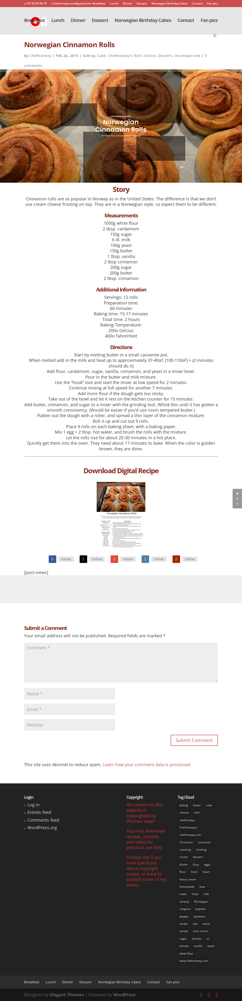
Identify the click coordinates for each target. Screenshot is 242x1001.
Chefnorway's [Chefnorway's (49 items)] (188, 827)
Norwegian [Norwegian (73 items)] (201, 902)
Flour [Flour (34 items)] (182, 872)
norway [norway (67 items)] (184, 902)
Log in (33, 804)
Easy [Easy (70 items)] (196, 864)
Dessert (142, 3)
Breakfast (99, 3)
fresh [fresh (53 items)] (194, 872)
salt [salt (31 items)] (195, 924)
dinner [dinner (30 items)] (183, 864)
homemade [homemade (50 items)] (186, 887)
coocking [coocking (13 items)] (185, 850)
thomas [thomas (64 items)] (197, 939)
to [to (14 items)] (208, 939)
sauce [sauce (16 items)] (206, 924)
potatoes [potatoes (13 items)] (199, 916)
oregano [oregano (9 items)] (184, 909)
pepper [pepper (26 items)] (184, 916)
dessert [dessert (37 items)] (198, 857)
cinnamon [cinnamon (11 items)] (204, 842)
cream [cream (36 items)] (183, 857)
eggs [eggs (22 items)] (207, 864)
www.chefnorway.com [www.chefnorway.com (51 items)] (193, 961)
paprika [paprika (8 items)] (200, 909)
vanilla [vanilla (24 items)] (198, 946)
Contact (197, 3)
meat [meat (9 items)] (195, 894)
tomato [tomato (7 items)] (184, 946)
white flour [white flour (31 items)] (186, 953)
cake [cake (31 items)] (209, 805)
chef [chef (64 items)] (196, 813)
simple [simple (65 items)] (183, 931)
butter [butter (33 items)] (197, 805)
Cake (101, 55)
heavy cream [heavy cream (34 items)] (187, 879)
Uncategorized (187, 55)
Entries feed (39, 812)
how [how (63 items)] (202, 887)
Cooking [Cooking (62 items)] (201, 850)
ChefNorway (40, 55)
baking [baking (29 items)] (183, 805)
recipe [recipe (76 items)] (183, 924)
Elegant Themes (67, 994)
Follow (66, 559)
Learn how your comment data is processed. (147, 764)
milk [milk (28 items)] (206, 894)
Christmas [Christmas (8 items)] (186, 842)
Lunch (114, 3)
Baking (89, 55)
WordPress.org (42, 827)
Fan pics (212, 3)
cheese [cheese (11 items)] (184, 813)
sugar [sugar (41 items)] (183, 939)
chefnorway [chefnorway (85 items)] (187, 820)
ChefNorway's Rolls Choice (132, 55)
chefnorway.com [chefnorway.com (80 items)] (190, 835)
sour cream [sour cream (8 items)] (200, 931)
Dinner (127, 3)
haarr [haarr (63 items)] (206, 872)
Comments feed (43, 820)
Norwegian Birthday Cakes (169, 3)
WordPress (124, 994)
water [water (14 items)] (211, 946)
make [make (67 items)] (183, 894)
